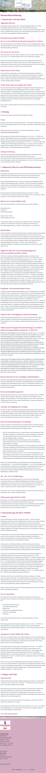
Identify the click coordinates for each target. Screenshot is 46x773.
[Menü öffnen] (23, 9)
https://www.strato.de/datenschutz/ (10, 132)
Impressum (19, 769)
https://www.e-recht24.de (10, 713)
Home (13, 769)
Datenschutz (26, 769)
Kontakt (32, 769)
